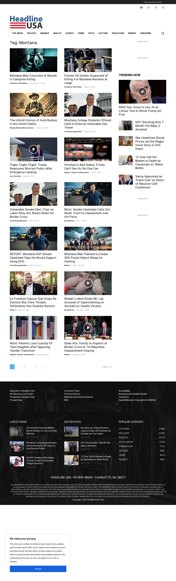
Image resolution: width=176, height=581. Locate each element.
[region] (38, 554)
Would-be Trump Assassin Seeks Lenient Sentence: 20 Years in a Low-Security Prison (41, 446)
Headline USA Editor (18, 83)
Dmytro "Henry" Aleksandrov (76, 172)
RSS (66, 400)
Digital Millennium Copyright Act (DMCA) (137, 400)
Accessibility (124, 391)
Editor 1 (67, 265)
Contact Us (124, 397)
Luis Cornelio (15, 176)
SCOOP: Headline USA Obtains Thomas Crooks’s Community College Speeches (40, 461)
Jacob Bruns (69, 221)
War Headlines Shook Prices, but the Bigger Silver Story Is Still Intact (149, 143)
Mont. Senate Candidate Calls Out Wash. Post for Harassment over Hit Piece (87, 213)
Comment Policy (72, 391)
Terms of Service (72, 394)
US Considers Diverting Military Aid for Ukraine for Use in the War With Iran (41, 431)
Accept (38, 569)
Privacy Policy (16, 400)
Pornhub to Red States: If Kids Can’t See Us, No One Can (84, 166)
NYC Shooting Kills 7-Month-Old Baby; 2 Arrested (150, 125)
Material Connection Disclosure (78, 397)
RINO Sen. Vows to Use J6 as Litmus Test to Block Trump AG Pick (140, 110)
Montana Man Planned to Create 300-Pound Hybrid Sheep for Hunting (86, 257)
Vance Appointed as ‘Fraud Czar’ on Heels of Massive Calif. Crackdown (149, 182)
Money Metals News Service (22, 128)
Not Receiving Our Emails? (22, 394)
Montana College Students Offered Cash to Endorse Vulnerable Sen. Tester (87, 123)
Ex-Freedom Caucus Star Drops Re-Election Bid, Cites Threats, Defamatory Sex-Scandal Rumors (33, 302)
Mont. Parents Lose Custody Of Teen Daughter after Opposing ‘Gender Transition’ (31, 347)
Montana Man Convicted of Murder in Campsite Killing (33, 77)
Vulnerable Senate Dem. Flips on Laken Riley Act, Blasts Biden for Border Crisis (32, 213)
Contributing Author (73, 131)
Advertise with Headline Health (133, 394)
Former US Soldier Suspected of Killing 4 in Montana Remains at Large (86, 79)
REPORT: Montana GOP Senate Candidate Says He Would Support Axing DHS (33, 257)
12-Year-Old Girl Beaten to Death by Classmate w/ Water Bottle (149, 162)
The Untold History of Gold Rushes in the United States (33, 122)
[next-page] (42, 366)
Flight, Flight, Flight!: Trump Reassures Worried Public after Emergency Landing (31, 168)
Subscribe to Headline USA (22, 391)
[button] (162, 33)
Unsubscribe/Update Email (22, 397)
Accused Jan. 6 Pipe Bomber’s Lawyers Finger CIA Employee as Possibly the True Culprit (96, 431)
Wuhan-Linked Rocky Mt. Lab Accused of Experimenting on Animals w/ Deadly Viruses (84, 302)
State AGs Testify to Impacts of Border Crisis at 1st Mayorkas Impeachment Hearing (85, 347)
